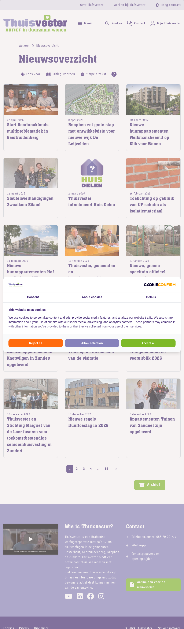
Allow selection (92, 343)
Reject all (35, 343)
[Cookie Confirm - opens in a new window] (160, 284)
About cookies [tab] (92, 297)
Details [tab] (151, 297)
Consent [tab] (33, 297)
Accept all (148, 343)
